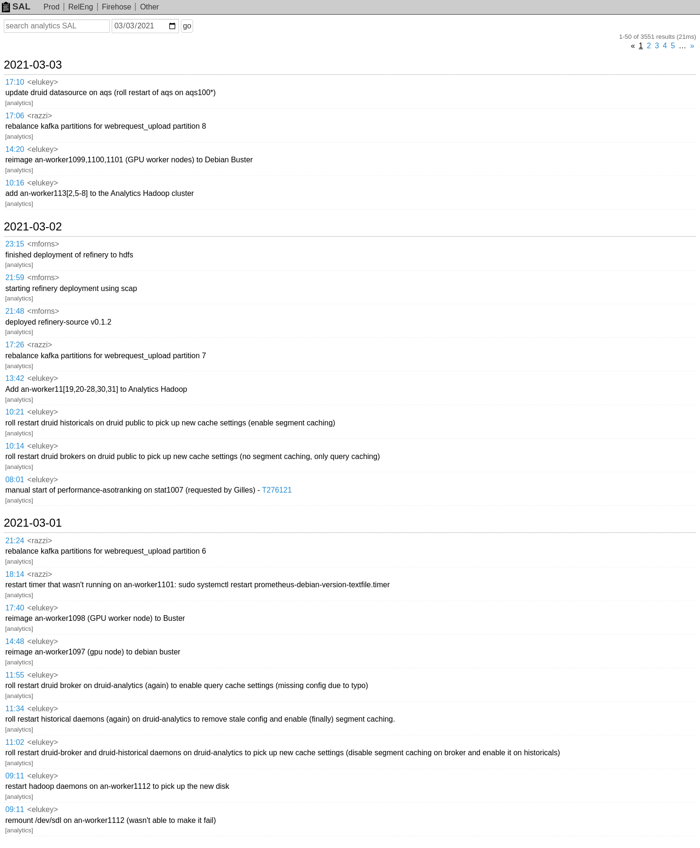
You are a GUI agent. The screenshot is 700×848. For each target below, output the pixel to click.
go (187, 26)
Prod (52, 7)
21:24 (14, 541)
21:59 (14, 278)
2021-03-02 (33, 226)
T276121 (277, 490)
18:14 (14, 574)
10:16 (14, 183)
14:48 (14, 641)
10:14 (14, 446)
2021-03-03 (33, 65)
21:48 (14, 311)
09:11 (14, 776)
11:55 (14, 675)
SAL (16, 6)
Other (149, 7)
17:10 (14, 82)
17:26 (14, 345)
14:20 (14, 149)
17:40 (14, 608)
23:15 (14, 244)
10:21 (14, 412)
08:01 (14, 480)
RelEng (80, 7)
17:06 (14, 116)
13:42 (14, 378)
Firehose (116, 7)
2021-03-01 (33, 523)
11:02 (14, 742)
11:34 (14, 709)
